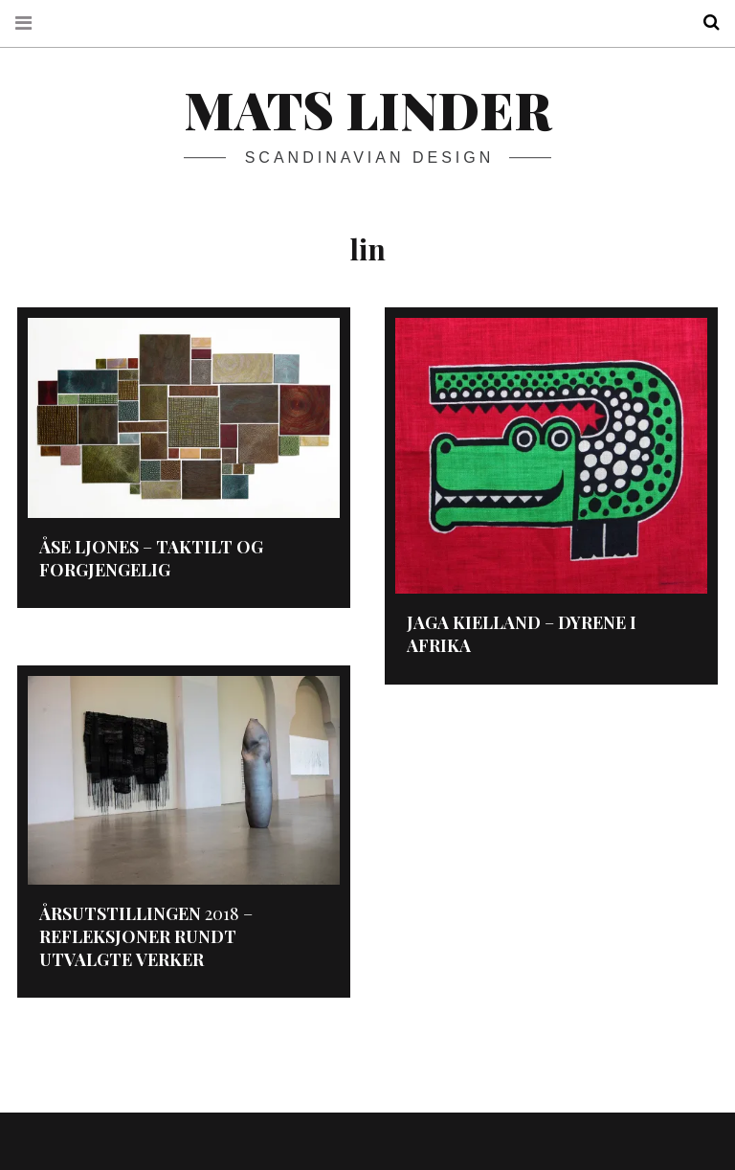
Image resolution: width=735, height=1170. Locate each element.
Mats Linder (367, 109)
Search (704, 22)
